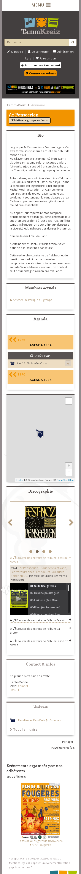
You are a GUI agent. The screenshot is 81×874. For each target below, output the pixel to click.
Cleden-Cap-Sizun (37, 363)
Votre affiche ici (16, 777)
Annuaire (38, 105)
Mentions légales (19, 862)
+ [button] (68, 466)
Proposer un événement (44, 862)
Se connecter (38, 52)
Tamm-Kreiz (16, 105)
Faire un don (46, 58)
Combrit (23, 686)
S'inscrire (15, 52)
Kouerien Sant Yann (53, 568)
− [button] (68, 472)
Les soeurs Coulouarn (50, 572)
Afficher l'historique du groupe (32, 300)
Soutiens (50, 858)
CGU (58, 858)
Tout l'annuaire (23, 729)
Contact (39, 858)
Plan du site (27, 858)
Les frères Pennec (22, 572)
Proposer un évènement (40, 65)
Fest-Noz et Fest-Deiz (31, 720)
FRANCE (15, 690)
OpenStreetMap (65, 480)
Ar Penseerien (29, 568)
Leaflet (20, 480)
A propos (14, 858)
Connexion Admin (40, 73)
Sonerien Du (19, 576)
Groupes (55, 720)
